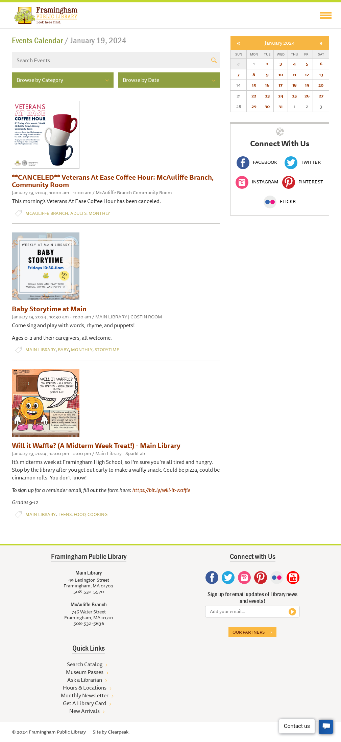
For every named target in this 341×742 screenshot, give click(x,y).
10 (280, 74)
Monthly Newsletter (84, 695)
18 (294, 85)
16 (267, 85)
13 (321, 74)
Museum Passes (84, 672)
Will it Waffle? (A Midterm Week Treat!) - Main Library (96, 445)
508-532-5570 (88, 591)
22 (253, 95)
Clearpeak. (118, 732)
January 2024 (280, 43)
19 (307, 85)
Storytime (107, 349)
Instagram (257, 181)
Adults (78, 213)
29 (254, 106)
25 (294, 95)
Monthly (99, 213)
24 (280, 95)
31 (280, 106)
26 (307, 95)
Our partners (249, 632)
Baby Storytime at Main (49, 308)
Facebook (257, 162)
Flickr (280, 201)
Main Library (40, 349)
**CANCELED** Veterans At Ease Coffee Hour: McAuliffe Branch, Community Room (113, 181)
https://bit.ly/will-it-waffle (161, 490)
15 (254, 85)
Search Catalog (84, 664)
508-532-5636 (88, 623)
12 (307, 74)
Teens (65, 514)
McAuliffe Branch (46, 213)
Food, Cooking (90, 514)
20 (320, 85)
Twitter (303, 162)
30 (267, 106)
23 (267, 95)
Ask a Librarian (84, 680)
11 (294, 74)
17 (280, 85)
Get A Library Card (84, 703)
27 (321, 95)
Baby (63, 349)
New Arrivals (84, 711)
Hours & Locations (84, 687)
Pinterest (302, 181)
